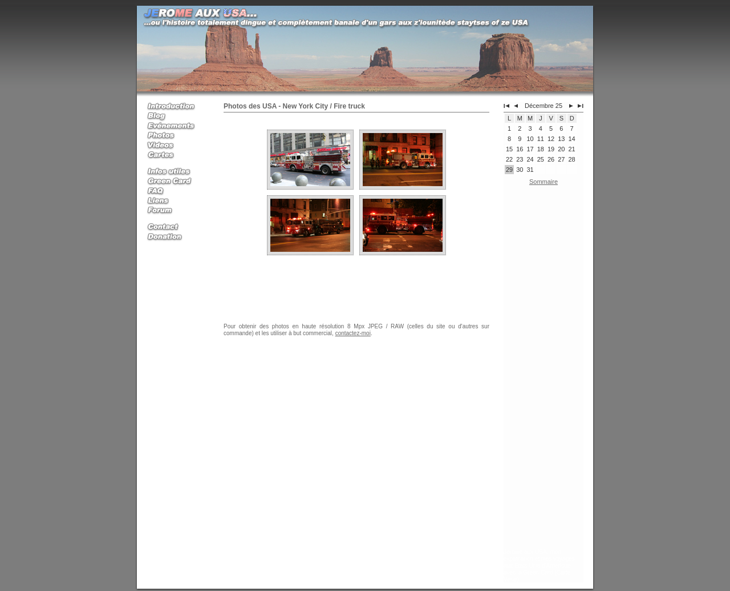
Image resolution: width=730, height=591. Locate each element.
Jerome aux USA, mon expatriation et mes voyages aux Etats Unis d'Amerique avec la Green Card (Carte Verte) (539, 565)
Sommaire (543, 181)
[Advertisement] (543, 369)
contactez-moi (353, 333)
